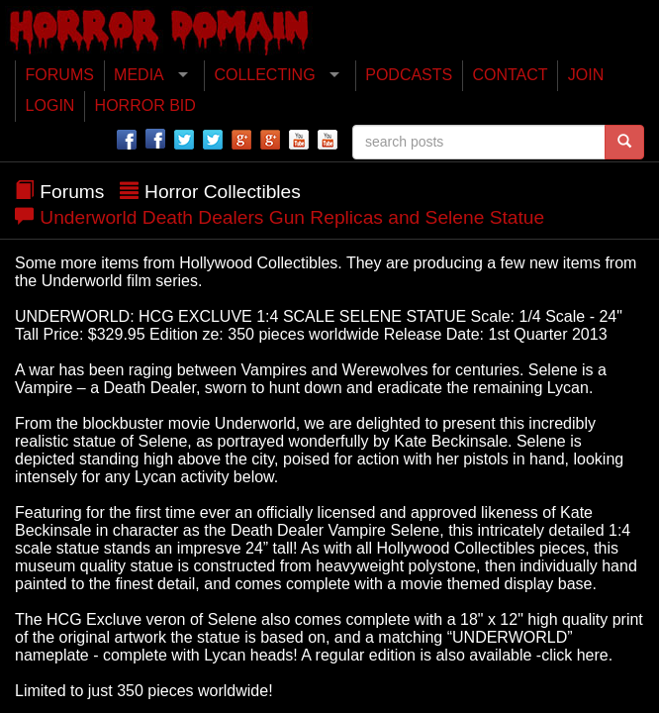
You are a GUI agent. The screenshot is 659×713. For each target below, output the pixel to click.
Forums (72, 191)
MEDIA (139, 74)
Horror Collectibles (222, 191)
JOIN (586, 74)
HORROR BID (145, 105)
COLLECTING (264, 74)
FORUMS (60, 74)
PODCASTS (408, 74)
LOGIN (50, 105)
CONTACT (509, 74)
